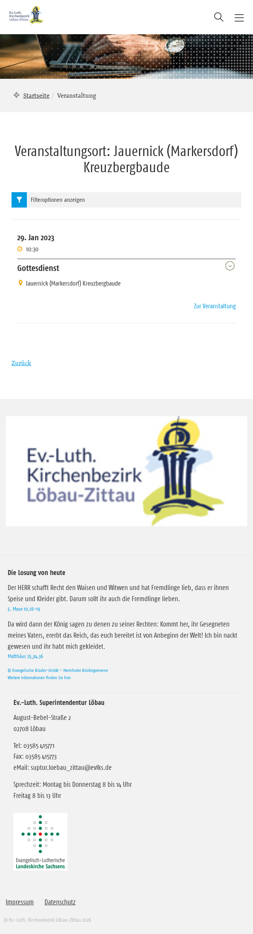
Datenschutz (60, 902)
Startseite (36, 95)
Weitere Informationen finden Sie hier (39, 677)
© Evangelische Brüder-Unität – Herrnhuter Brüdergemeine (58, 670)
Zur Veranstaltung (215, 306)
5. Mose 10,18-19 (24, 608)
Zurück (21, 363)
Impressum (20, 902)
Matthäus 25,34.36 (25, 656)
